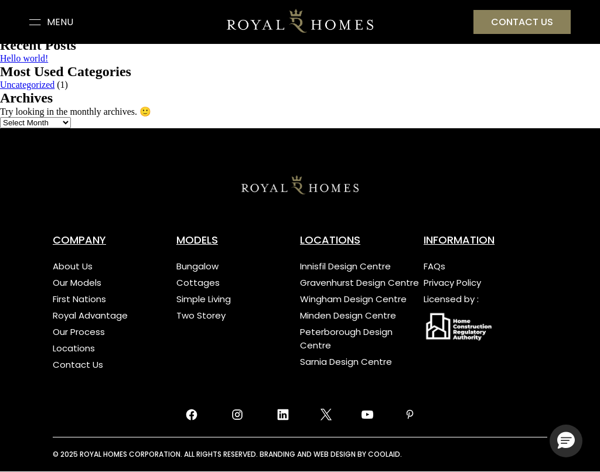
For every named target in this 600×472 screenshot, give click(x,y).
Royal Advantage (90, 315)
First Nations (79, 299)
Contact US (522, 22)
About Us (73, 266)
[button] (566, 441)
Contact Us (78, 364)
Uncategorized (27, 85)
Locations (74, 348)
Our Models (77, 282)
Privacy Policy (452, 282)
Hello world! (24, 58)
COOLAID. (385, 454)
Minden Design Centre (348, 315)
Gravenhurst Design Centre (359, 282)
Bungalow (197, 266)
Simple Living (203, 299)
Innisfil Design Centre (345, 266)
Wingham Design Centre (353, 299)
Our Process (79, 332)
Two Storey (201, 315)
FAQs (434, 266)
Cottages (198, 282)
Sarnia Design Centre (346, 361)
